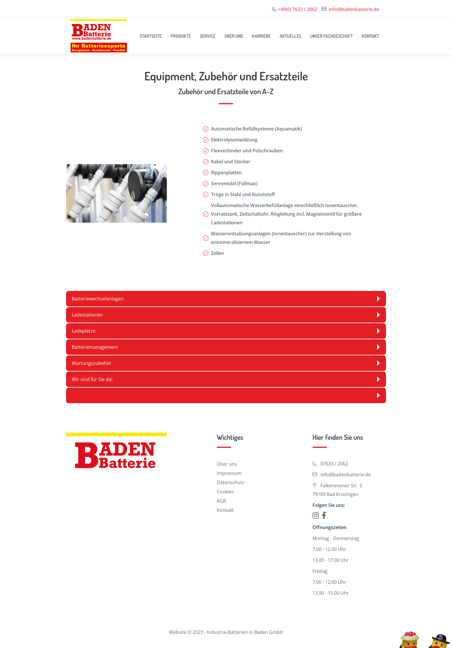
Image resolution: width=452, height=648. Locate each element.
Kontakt (370, 36)
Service (208, 36)
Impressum (229, 473)
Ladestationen (226, 314)
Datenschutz (230, 482)
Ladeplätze (226, 331)
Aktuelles (290, 36)
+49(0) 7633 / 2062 (297, 9)
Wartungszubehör (226, 363)
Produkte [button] (181, 36)
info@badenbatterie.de (354, 9)
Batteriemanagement (226, 347)
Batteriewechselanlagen (226, 298)
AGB (221, 501)
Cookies (225, 491)
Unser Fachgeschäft (331, 36)
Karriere (261, 36)
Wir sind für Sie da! (226, 379)
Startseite (151, 36)
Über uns (234, 36)
